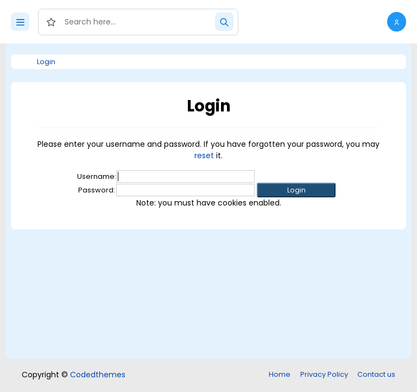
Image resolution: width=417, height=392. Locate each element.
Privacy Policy (324, 374)
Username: (96, 176)
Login (46, 61)
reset (204, 155)
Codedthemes (97, 374)
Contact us (376, 374)
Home (279, 374)
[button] (396, 22)
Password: (96, 190)
